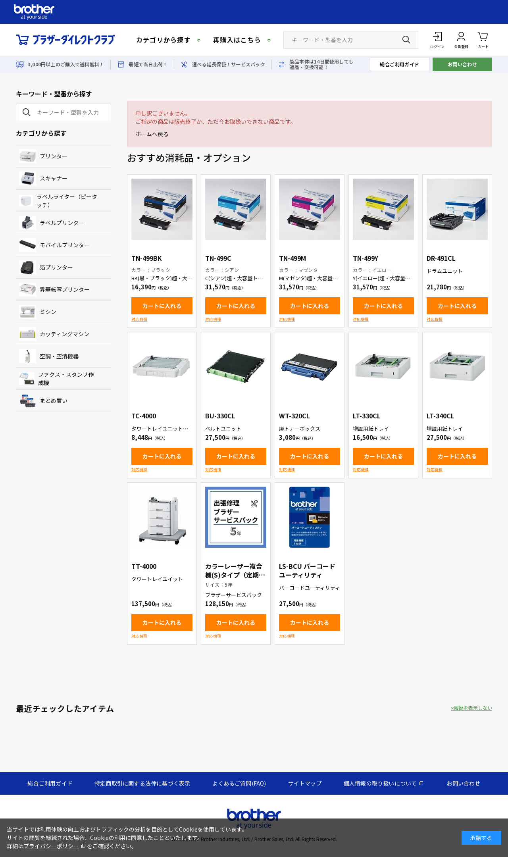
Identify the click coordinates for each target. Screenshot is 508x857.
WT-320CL (294, 415)
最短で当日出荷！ (148, 64)
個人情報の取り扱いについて (380, 783)
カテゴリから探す (163, 39)
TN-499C (218, 258)
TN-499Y (365, 258)
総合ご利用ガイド (399, 64)
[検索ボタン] (406, 40)
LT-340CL (440, 415)
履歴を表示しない (473, 707)
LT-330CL (367, 415)
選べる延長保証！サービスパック (228, 64)
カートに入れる (161, 306)
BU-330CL (220, 415)
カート (483, 39)
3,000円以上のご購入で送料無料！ (66, 64)
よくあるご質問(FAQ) (239, 783)
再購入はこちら (237, 39)
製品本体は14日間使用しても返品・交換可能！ (321, 64)
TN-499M (292, 258)
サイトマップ (305, 783)
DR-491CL (441, 258)
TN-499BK (146, 258)
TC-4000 (143, 415)
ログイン (437, 46)
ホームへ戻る (152, 134)
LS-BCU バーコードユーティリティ (307, 570)
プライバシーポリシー (51, 846)
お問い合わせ (462, 64)
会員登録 (461, 46)
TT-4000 (143, 566)
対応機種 (139, 319)
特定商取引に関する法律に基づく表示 (142, 783)
